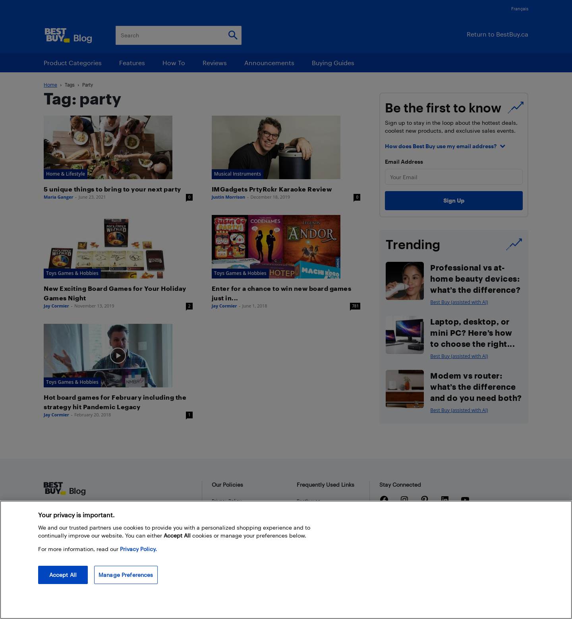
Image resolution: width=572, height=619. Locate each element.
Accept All (63, 574)
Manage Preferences (126, 574)
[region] (286, 560)
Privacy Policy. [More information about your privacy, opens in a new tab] (138, 548)
